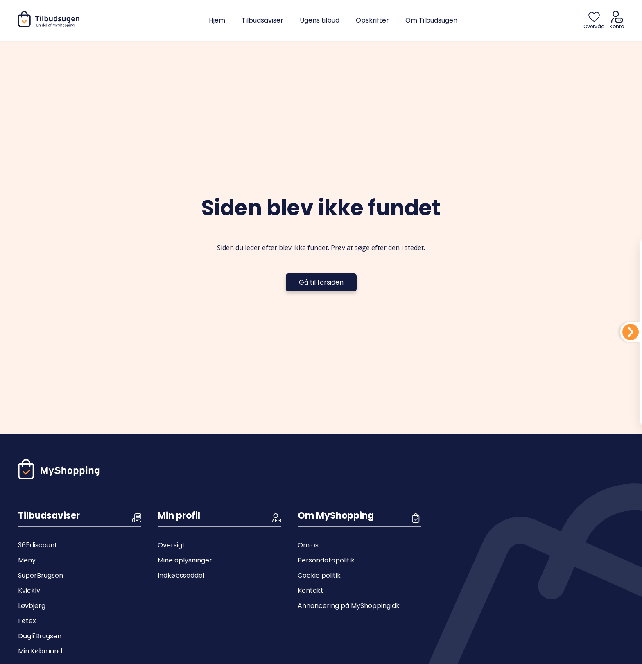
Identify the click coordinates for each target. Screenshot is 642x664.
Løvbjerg (31, 605)
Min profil (179, 515)
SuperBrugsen (40, 575)
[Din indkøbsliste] (630, 332)
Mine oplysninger (185, 560)
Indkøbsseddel (181, 575)
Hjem (217, 20)
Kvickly (29, 590)
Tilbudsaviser (262, 20)
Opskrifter (372, 20)
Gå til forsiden (321, 282)
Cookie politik (319, 575)
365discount (37, 545)
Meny (27, 560)
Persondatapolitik (326, 560)
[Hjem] (50, 25)
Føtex (27, 621)
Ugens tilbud (319, 20)
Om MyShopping (336, 515)
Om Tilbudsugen (431, 20)
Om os (308, 545)
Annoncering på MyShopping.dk (349, 605)
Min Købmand (40, 651)
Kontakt (310, 590)
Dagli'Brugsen (39, 636)
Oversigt (171, 545)
